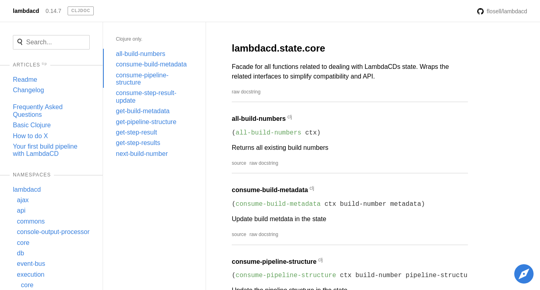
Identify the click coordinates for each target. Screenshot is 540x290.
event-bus (31, 263)
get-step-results (138, 142)
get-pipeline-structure (146, 121)
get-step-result (136, 132)
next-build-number (142, 153)
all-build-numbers (140, 53)
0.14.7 (53, 11)
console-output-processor (53, 231)
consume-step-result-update (146, 96)
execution (31, 274)
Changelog (28, 90)
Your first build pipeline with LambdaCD (45, 150)
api (21, 210)
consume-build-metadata (151, 64)
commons (31, 221)
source (239, 163)
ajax (23, 200)
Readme (25, 79)
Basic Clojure (32, 125)
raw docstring (246, 92)
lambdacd (26, 11)
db (20, 253)
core (23, 242)
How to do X (30, 136)
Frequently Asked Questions (38, 111)
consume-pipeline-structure (142, 79)
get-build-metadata (142, 111)
